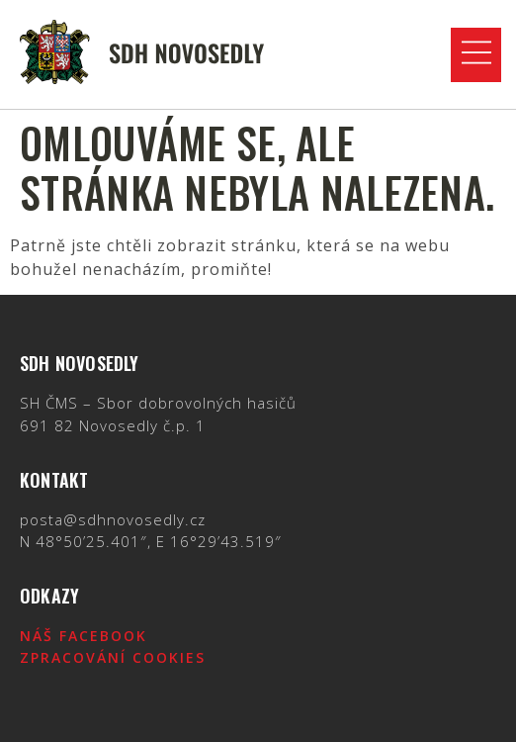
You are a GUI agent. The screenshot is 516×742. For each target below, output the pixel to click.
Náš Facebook (83, 635)
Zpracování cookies (113, 657)
